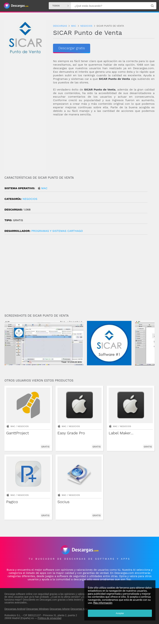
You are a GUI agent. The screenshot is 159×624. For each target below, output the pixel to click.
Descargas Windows (37, 608)
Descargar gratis (71, 48)
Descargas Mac (79, 608)
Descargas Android (14, 608)
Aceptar (120, 613)
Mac (44, 188)
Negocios (29, 199)
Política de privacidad (49, 618)
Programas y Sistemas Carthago (57, 231)
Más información (102, 602)
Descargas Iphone (60, 608)
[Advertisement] (104, 145)
